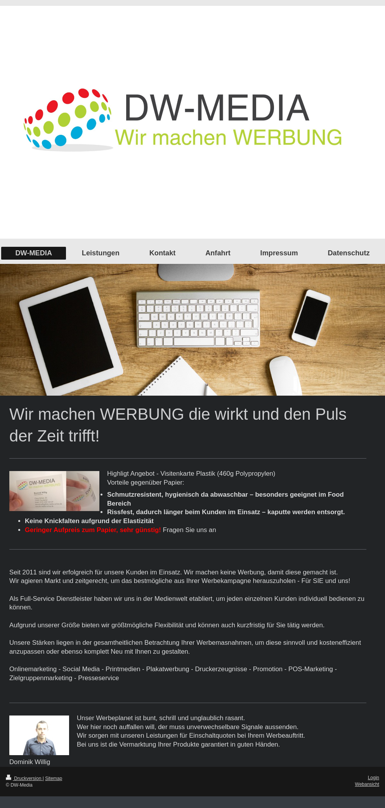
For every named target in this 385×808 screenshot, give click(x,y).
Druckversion (24, 778)
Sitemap (53, 778)
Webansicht (367, 784)
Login (373, 777)
